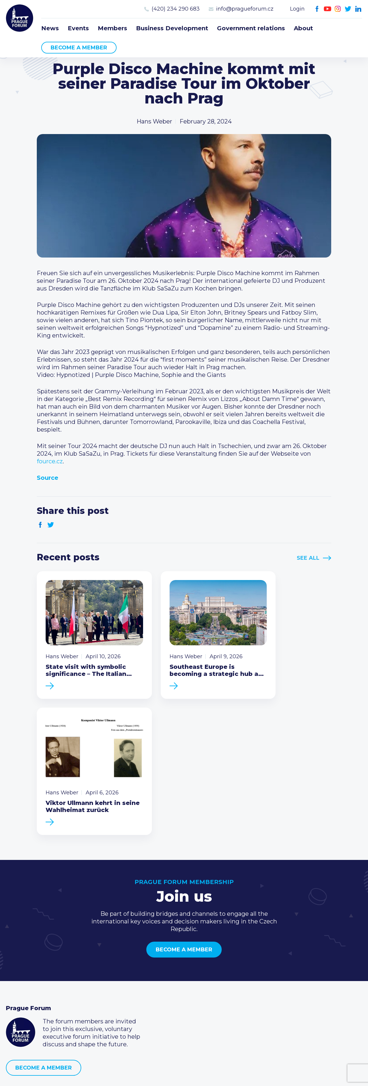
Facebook (317, 9)
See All (308, 558)
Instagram (338, 9)
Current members (153, 967)
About (303, 28)
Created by (184, 1074)
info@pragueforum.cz (244, 9)
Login (297, 9)
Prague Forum (20, 19)
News (50, 28)
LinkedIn (358, 9)
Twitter (348, 9)
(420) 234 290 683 (176, 9)
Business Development (172, 28)
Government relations (251, 28)
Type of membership (157, 976)
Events (78, 28)
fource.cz (50, 461)
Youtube (327, 9)
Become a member (79, 47)
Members (112, 28)
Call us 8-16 (263, 967)
